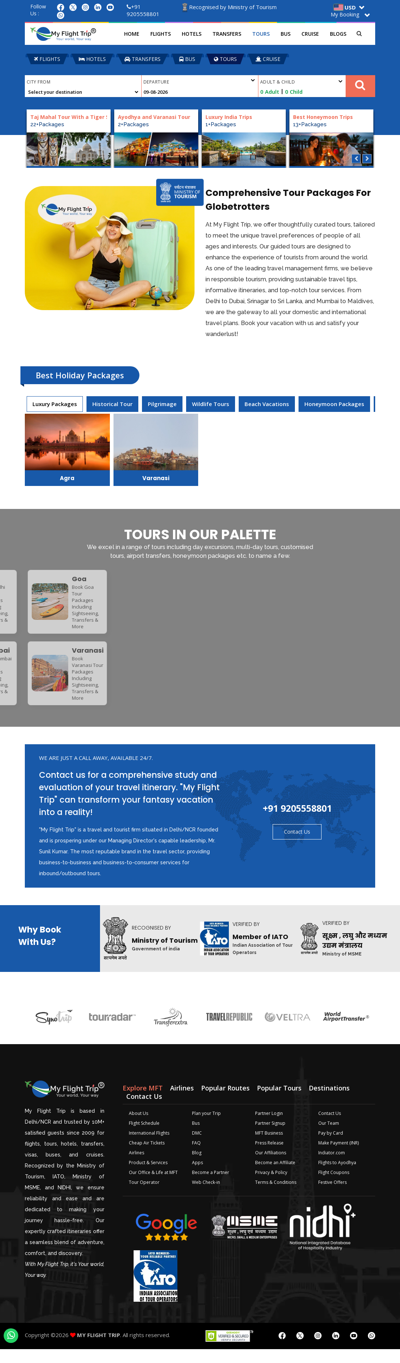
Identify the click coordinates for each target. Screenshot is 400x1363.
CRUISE (267, 58)
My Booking (345, 14)
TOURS (225, 58)
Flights (164, 33)
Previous (356, 158)
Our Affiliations (270, 1166)
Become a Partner (210, 1186)
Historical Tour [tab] (112, 404)
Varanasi (155, 478)
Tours (264, 33)
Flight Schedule (144, 1137)
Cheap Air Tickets (147, 1157)
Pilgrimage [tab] (162, 404)
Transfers (230, 33)
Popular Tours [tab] (279, 1101)
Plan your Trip (206, 1127)
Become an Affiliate (275, 1176)
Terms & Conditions (275, 1196)
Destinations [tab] (329, 1101)
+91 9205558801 (143, 10)
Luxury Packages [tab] (54, 404)
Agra (67, 478)
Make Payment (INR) (338, 1157)
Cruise (313, 33)
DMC (197, 1147)
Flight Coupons (333, 1186)
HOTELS (92, 58)
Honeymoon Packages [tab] (334, 404)
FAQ (196, 1157)
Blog (196, 1166)
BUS (187, 58)
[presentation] (55, 404)
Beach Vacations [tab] (267, 404)
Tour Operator (144, 1196)
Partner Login (269, 1127)
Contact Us (297, 845)
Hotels (195, 33)
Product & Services (148, 1176)
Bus (289, 33)
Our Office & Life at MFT (153, 1186)
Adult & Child (301, 82)
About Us (138, 1127)
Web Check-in (206, 1196)
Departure (199, 81)
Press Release (269, 1157)
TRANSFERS (142, 58)
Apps (197, 1176)
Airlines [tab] (182, 1101)
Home (135, 33)
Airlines (136, 1166)
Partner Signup (270, 1137)
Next (367, 158)
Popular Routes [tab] (225, 1101)
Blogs (341, 33)
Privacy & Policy (271, 1186)
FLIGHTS (47, 58)
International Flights (149, 1147)
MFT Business (269, 1147)
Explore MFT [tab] (143, 1101)
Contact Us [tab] (144, 1110)
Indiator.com (331, 1166)
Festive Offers (332, 1196)
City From (38, 82)
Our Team (328, 1137)
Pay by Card (330, 1147)
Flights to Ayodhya (337, 1176)
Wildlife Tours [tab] (210, 404)
